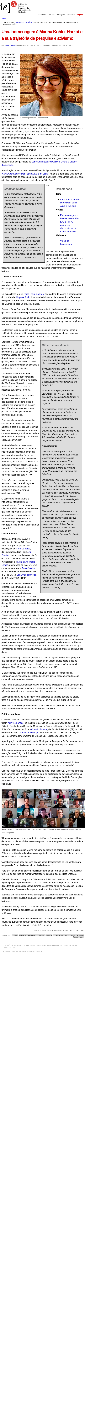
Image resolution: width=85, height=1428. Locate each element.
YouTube (51, 15)
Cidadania (22, 935)
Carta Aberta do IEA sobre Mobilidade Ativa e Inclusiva (70, 202)
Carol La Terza (23, 549)
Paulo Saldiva (28, 568)
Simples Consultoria (35, 951)
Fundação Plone (52, 945)
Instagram (61, 15)
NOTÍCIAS (29, 22)
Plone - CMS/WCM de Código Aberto (18, 945)
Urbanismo (40, 935)
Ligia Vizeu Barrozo (26, 575)
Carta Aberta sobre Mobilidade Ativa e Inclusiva (25, 174)
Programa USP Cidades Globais (64, 935)
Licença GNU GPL (9, 948)
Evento (15, 935)
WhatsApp (71, 15)
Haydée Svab (22, 297)
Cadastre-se (41, 15)
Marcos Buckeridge (29, 732)
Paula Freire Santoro (34, 294)
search (79, 18)
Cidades (49, 935)
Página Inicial (19, 22)
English (80, 15)
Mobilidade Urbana (78, 936)
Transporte (31, 935)
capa (81, 937)
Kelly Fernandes (16, 723)
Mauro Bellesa (11, 45)
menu (4, 18)
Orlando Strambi (39, 729)
